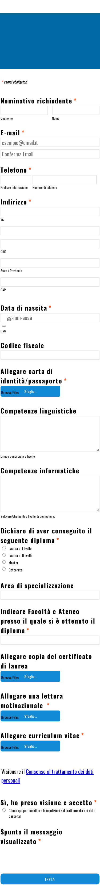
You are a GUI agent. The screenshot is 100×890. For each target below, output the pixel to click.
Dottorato (15, 570)
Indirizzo (16, 201)
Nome (55, 118)
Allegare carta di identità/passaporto (34, 375)
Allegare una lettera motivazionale (32, 700)
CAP (3, 289)
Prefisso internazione (14, 187)
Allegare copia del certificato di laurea (46, 660)
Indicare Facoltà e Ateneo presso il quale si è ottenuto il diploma (48, 620)
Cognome (7, 118)
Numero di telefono (45, 187)
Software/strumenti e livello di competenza (28, 516)
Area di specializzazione (37, 585)
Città (3, 251)
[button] (4, 326)
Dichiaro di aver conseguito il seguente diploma (46, 535)
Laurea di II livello (20, 555)
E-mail (13, 132)
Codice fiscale (22, 345)
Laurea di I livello (20, 548)
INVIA (50, 879)
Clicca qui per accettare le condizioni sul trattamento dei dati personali (51, 813)
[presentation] (41, 856)
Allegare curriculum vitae (42, 735)
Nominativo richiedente (39, 100)
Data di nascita (26, 307)
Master (13, 562)
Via (3, 219)
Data (3, 331)
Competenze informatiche (40, 470)
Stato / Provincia (11, 270)
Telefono (16, 169)
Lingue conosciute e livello (18, 456)
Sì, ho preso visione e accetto (49, 802)
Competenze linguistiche (39, 410)
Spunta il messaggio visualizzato (32, 836)
